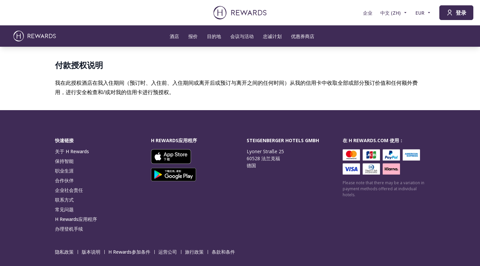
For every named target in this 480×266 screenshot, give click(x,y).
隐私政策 (66, 252)
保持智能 (64, 161)
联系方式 (64, 200)
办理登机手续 (69, 229)
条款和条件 (225, 252)
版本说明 (93, 252)
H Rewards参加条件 (131, 252)
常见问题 (64, 209)
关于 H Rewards (72, 151)
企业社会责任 (69, 190)
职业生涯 (64, 171)
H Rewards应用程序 (76, 219)
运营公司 (169, 252)
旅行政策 (196, 252)
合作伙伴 (64, 180)
